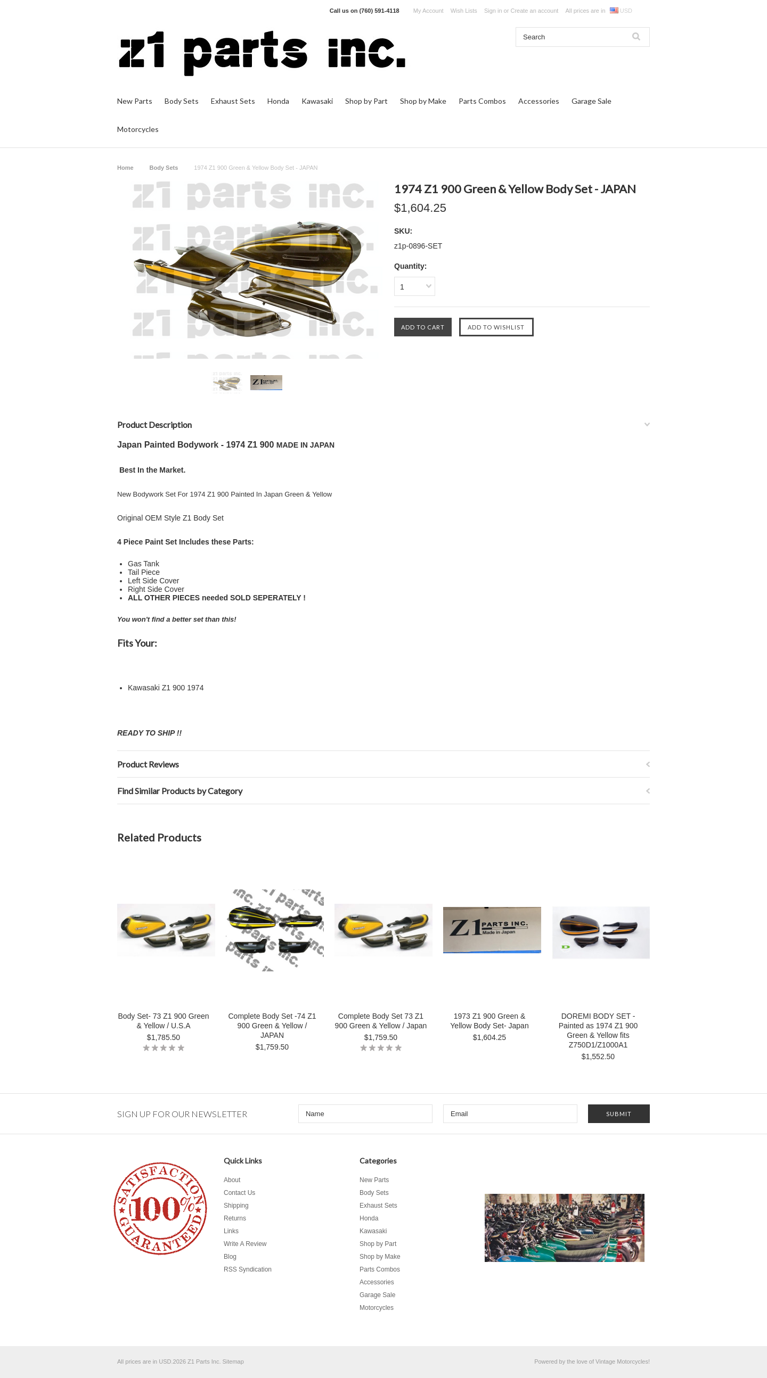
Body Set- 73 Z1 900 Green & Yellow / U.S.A (163, 1021)
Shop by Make (423, 100)
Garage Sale (591, 100)
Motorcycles (138, 129)
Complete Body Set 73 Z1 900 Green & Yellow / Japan (381, 1021)
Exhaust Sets (233, 100)
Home (125, 167)
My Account (428, 10)
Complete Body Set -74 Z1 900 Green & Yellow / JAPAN (272, 1025)
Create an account (534, 10)
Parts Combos (482, 100)
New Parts (134, 100)
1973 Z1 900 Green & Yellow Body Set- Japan (489, 1021)
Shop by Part (366, 100)
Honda (278, 100)
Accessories (538, 100)
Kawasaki (317, 100)
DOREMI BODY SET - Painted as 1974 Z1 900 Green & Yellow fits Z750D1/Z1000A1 (598, 1030)
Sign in (493, 10)
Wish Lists (464, 10)
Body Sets (182, 100)
